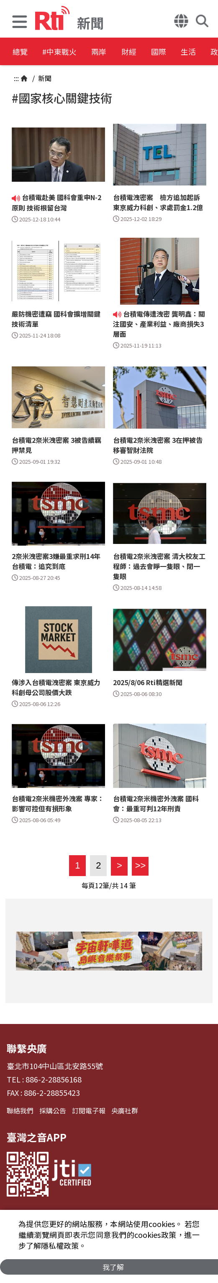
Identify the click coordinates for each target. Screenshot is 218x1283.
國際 (193, 52)
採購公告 (52, 1110)
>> (139, 865)
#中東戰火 (69, 52)
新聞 (43, 78)
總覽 (21, 52)
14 (124, 885)
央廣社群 (124, 1110)
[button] (19, 22)
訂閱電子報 (88, 1110)
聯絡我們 (20, 1110)
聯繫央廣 (27, 1048)
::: (16, 78)
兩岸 (118, 52)
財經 (155, 52)
